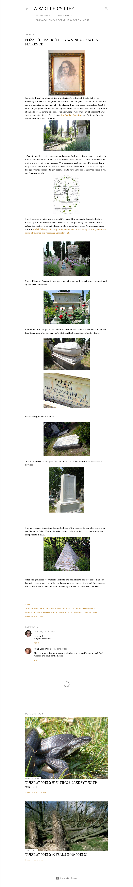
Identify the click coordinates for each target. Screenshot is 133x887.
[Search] (106, 8)
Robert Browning (90, 612)
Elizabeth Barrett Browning (42, 608)
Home (37, 20)
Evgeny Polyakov (87, 608)
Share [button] (27, 604)
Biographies (63, 20)
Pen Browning (76, 612)
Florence (46, 612)
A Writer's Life (54, 8)
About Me (48, 20)
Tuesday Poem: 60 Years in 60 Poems (56, 854)
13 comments (37, 860)
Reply (36, 643)
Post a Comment (39, 792)
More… (87, 20)
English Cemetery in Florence (67, 608)
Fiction (76, 20)
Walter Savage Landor (34, 616)
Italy (67, 612)
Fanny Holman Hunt (33, 612)
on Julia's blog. (40, 229)
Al (35, 631)
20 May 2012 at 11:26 (58, 649)
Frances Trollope (57, 612)
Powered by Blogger (66, 878)
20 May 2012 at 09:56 (46, 632)
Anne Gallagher (41, 649)
